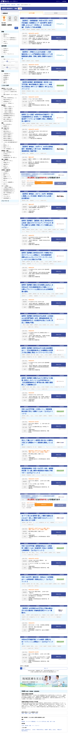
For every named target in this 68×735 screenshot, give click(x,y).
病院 (5, 36)
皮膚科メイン (7, 176)
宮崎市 (23, 713)
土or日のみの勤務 (7, 121)
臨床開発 (6, 79)
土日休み (6, 129)
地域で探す (13, 4)
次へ (46, 668)
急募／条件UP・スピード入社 (10, 94)
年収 (9, 59)
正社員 (5, 48)
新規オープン (7, 146)
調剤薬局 (6, 34)
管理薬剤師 (6, 75)
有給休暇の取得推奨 (8, 140)
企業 (5, 41)
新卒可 (5, 166)
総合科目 (6, 173)
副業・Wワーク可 (8, 160)
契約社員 (6, 50)
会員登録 (64, 1)
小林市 (33, 713)
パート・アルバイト (8, 53)
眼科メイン (6, 174)
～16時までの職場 (8, 108)
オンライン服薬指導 (8, 182)
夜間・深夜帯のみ (8, 119)
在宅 (5, 184)
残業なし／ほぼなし (8, 106)
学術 (5, 80)
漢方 (5, 180)
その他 (5, 43)
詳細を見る (58, 37)
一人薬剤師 (6, 171)
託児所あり (6, 153)
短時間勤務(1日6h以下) (9, 115)
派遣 (5, 52)
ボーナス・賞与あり (8, 103)
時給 (9, 65)
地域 (4, 18)
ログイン (58, 1)
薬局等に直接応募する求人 (10, 89)
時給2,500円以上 (7, 99)
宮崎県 (18, 4)
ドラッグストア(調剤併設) (9, 37)
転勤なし (6, 145)
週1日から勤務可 (7, 134)
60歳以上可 (6, 162)
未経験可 (6, 168)
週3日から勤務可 (7, 138)
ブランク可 (6, 196)
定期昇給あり (7, 101)
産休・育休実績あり (8, 152)
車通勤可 (6, 126)
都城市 (26, 713)
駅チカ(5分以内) (7, 124)
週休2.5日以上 (7, 131)
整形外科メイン (7, 178)
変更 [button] (16, 27)
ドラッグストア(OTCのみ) (9, 39)
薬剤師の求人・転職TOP (5, 4)
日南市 (29, 713)
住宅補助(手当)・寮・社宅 (10, 157)
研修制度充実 (7, 155)
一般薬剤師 (6, 73)
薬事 (5, 82)
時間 (15, 18)
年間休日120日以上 (8, 133)
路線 (10, 18)
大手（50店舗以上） (8, 148)
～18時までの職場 (8, 112)
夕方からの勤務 (7, 117)
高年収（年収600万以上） (10, 97)
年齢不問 (6, 164)
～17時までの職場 (8, 110)
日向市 (36, 713)
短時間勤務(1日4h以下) (9, 113)
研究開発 (6, 77)
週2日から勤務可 (7, 136)
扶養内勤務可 (7, 198)
